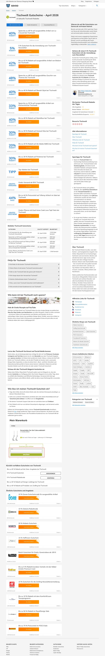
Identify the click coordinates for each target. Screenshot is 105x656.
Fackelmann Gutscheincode (80, 344)
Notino (8, 652)
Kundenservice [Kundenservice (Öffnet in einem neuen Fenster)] (78, 307)
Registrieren (88, 1)
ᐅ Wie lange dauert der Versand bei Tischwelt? (23, 275)
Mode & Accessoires (35, 646)
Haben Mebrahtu (86, 91)
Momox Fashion (84, 377)
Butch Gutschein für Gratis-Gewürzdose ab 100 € (37, 552)
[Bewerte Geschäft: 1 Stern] (73, 124)
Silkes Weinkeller (84, 386)
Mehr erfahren (92, 44)
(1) (49, 25)
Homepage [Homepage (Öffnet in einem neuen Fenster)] (77, 301)
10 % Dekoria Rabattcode (28, 509)
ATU (80, 360)
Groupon (75, 373)
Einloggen (96, 1)
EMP (88, 370)
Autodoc (86, 360)
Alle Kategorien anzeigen (78, 405)
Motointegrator (77, 380)
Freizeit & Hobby (34, 654)
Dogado (75, 370)
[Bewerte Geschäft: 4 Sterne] (79, 124)
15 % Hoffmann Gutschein (28, 538)
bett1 (83, 363)
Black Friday (56, 650)
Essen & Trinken (89, 402)
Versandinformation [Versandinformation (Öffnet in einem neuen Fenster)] (79, 304)
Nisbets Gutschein (78, 325)
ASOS (74, 360)
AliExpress (87, 357)
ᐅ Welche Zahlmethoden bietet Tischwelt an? (22, 279)
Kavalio (82, 373)
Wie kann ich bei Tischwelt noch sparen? (84, 145)
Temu (92, 386)
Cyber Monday (57, 652)
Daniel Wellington (77, 367)
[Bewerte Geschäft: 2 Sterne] (75, 124)
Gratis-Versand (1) (32, 25)
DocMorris (88, 367)
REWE (8, 654)
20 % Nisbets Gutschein (27, 523)
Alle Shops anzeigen (77, 347)
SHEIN (75, 386)
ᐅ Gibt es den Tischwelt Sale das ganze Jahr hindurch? (25, 272)
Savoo (7, 10)
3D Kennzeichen (77, 357)
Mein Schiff (90, 373)
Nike (7, 646)
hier (15, 411)
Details (59, 40)
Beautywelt (76, 363)
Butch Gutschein (91, 331)
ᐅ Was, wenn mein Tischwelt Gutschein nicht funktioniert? (26, 283)
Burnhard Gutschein (78, 331)
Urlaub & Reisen (34, 648)
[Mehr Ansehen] (97, 399)
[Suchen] (94, 5)
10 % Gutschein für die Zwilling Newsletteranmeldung (38, 582)
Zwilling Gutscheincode (79, 328)
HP (7, 648)
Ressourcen (80, 648)
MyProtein (86, 380)
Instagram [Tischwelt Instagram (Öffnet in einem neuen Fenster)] (76, 315)
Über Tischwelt (77, 137)
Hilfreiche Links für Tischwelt (81, 140)
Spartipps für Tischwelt (79, 134)
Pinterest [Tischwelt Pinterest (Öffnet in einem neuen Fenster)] (76, 312)
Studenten (56, 648)
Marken (14, 10)
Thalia (74, 390)
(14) (15, 25)
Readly (82, 383)
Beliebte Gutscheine (58, 646)
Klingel (8, 650)
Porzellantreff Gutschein (79, 338)
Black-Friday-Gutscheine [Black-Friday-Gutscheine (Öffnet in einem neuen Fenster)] (83, 646)
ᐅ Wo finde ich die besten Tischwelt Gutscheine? (23, 264)
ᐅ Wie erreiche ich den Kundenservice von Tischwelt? (25, 286)
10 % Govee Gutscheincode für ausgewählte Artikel (38, 494)
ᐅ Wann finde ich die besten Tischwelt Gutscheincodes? (26, 268)
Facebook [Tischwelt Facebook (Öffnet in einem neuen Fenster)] (76, 309)
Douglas (82, 370)
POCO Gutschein (77, 335)
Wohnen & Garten (78, 402)
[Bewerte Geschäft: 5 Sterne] (81, 124)
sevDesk (88, 383)
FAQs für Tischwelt (78, 143)
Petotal (75, 383)
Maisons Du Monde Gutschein (81, 341)
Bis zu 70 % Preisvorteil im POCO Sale (32, 626)
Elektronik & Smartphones (36, 650)
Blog (82, 1)
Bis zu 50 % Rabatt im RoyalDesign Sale (33, 611)
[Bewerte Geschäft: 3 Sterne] (77, 124)
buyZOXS (90, 363)
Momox (75, 377)
